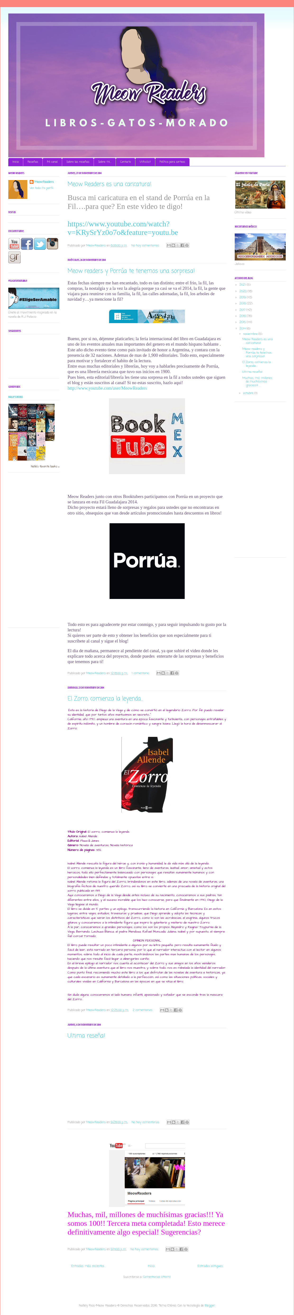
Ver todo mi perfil (41, 188)
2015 (243, 322)
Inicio (16, 162)
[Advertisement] (27, 552)
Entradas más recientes (87, 1266)
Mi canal (52, 162)
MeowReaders (44, 182)
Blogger (210, 1305)
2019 (243, 297)
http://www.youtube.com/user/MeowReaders (107, 388)
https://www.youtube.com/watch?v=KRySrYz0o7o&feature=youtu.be (123, 228)
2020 (243, 291)
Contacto (125, 162)
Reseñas (33, 162)
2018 (243, 303)
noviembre (250, 334)
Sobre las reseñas (77, 162)
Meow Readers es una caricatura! (110, 184)
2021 (243, 285)
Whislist (145, 162)
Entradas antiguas (210, 1266)
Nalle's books (15, 397)
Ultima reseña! (86, 1036)
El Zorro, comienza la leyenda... (105, 699)
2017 (242, 310)
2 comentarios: (143, 1010)
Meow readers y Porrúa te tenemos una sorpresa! (131, 271)
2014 (243, 328)
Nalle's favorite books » (45, 467)
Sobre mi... (104, 162)
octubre (248, 393)
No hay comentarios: (146, 245)
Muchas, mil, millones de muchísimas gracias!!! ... (257, 382)
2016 (243, 316)
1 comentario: (141, 673)
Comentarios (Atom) (157, 1277)
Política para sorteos (172, 162)
